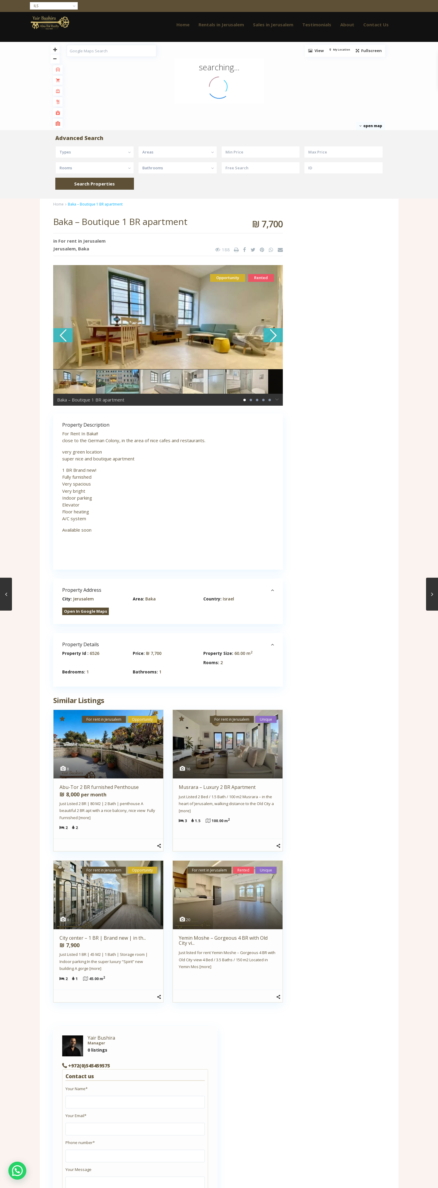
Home (183, 25)
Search (338, 863)
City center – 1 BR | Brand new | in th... (102, 938)
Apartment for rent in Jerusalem (89, 1102)
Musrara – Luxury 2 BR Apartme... (355, 998)
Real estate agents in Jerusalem (88, 1138)
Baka (83, 249)
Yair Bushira (340, 231)
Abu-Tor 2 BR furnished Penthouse (99, 787)
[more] (85, 817)
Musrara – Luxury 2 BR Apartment (217, 787)
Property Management (80, 1129)
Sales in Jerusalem (273, 25)
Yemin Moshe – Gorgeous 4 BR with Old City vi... (223, 940)
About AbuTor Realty (78, 1084)
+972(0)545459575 (328, 258)
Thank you (68, 1147)
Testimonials (316, 25)
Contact (66, 1120)
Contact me (362, 684)
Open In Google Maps (85, 611)
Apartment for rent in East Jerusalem (93, 1093)
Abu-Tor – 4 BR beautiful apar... (353, 945)
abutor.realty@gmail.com (332, 674)
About (347, 25)
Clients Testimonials (78, 1111)
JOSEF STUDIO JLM (157, 1135)
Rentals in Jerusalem (221, 25)
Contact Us (376, 25)
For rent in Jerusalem (82, 241)
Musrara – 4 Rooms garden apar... (351, 973)
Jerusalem (64, 249)
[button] (17, 1171)
